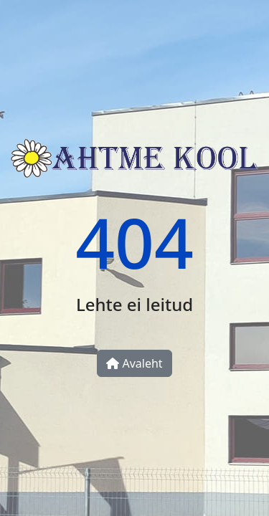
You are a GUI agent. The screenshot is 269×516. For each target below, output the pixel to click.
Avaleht (134, 363)
